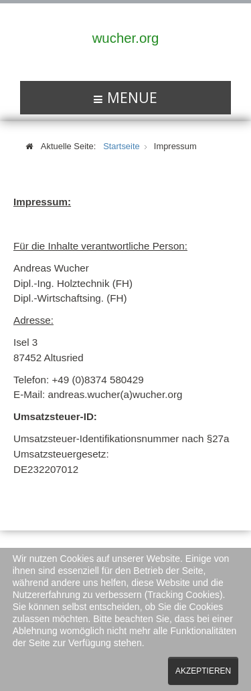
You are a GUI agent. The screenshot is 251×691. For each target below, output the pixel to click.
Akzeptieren (203, 671)
